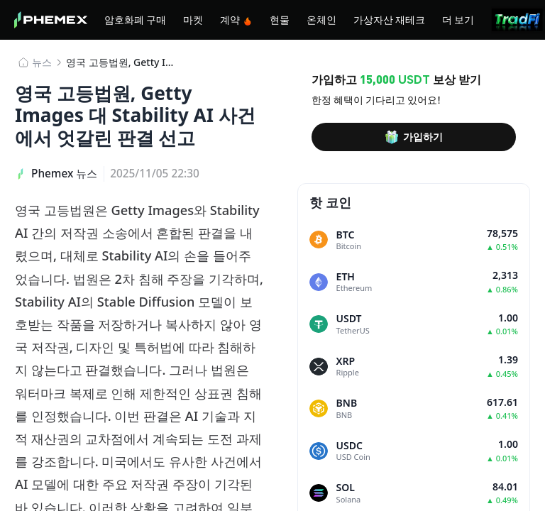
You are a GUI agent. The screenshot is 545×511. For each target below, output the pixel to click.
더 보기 (458, 19)
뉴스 (42, 62)
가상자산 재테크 (389, 19)
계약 (236, 19)
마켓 (193, 19)
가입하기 (414, 137)
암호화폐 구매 (135, 19)
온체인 (321, 19)
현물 (280, 19)
